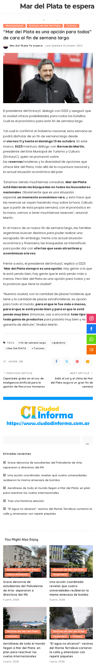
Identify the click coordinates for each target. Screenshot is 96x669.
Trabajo (77, 636)
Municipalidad (14, 25)
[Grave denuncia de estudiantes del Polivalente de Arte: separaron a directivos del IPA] (25, 561)
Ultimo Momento (17, 574)
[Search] (87, 440)
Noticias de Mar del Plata (44, 25)
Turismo (71, 25)
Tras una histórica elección (26, 501)
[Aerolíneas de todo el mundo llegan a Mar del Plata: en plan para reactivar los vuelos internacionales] (25, 623)
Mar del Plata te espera (57, 6)
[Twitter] (67, 361)
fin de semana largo (33, 342)
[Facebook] (56, 361)
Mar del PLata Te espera (26, 45)
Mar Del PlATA (17, 348)
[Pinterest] (77, 361)
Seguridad (59, 574)
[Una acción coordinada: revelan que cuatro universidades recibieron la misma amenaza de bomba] (71, 561)
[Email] (87, 361)
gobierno (59, 342)
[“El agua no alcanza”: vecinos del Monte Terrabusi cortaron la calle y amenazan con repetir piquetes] (71, 623)
